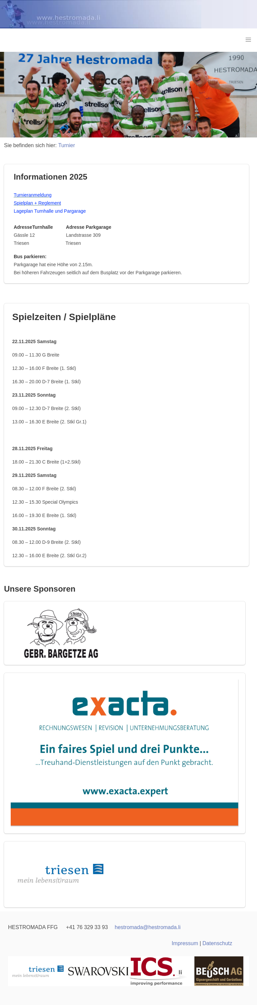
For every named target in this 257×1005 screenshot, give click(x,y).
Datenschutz (217, 943)
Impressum (185, 943)
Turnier (66, 145)
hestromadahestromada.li (148, 927)
